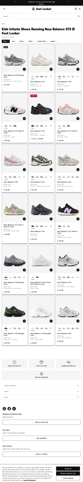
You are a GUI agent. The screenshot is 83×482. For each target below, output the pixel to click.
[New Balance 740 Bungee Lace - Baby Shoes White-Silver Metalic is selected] (32, 328)
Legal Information (41, 385)
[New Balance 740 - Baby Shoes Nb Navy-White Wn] (41, 76)
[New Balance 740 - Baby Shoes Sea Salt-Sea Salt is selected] (32, 76)
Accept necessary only (68, 473)
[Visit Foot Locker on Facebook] (9, 409)
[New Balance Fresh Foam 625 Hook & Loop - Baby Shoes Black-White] (37, 277)
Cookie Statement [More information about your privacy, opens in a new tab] (29, 480)
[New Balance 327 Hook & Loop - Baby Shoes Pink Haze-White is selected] (59, 126)
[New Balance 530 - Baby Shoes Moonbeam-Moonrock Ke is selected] (59, 177)
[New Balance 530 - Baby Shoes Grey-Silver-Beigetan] (68, 177)
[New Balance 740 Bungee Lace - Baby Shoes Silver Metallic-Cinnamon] (14, 277)
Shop (41, 397)
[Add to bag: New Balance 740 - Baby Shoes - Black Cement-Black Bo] (51, 118)
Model (31, 41)
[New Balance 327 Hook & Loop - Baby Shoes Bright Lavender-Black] (14, 126)
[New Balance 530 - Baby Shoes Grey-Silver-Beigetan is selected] (59, 328)
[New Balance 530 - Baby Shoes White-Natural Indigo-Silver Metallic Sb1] (77, 177)
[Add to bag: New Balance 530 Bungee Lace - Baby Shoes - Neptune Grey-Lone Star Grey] (24, 69)
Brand (22, 41)
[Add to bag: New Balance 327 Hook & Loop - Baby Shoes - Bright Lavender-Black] (77, 218)
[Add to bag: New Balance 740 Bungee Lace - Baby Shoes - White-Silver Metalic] (51, 321)
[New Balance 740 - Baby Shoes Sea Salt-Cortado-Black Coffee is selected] (32, 177)
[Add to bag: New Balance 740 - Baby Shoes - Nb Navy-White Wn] (77, 69)
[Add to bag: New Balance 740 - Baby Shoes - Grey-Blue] (51, 218)
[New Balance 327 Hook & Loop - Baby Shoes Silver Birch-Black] (64, 126)
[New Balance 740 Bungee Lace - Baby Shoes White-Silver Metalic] (10, 277)
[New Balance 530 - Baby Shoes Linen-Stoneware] (73, 177)
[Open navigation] (4, 9)
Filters (5, 41)
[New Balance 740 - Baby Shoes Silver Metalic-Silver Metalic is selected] (59, 277)
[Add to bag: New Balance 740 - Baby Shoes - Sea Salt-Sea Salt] (51, 69)
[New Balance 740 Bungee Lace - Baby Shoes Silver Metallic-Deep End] (46, 328)
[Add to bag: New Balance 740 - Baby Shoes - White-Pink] (24, 169)
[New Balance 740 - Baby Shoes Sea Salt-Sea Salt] (68, 76)
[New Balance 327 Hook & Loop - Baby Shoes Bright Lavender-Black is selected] (59, 226)
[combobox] (41, 16)
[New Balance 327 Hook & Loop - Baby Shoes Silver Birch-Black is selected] (6, 126)
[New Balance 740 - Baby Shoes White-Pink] (46, 76)
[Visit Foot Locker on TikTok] (14, 409)
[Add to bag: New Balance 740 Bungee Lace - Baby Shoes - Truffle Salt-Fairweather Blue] (24, 270)
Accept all (68, 468)
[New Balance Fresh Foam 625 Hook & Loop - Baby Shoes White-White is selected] (32, 277)
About (41, 391)
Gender (54, 41)
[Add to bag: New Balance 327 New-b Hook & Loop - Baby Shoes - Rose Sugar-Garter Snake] (24, 218)
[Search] (41, 16)
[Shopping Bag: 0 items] (79, 9)
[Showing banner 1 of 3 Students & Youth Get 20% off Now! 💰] (41, 2)
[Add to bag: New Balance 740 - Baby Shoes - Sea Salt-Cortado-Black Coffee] (51, 169)
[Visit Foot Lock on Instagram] (4, 409)
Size (14, 41)
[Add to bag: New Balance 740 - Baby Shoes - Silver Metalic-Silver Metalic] (77, 270)
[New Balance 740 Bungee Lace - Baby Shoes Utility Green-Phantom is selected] (6, 328)
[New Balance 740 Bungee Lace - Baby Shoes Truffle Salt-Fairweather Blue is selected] (6, 277)
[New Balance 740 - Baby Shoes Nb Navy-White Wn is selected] (59, 76)
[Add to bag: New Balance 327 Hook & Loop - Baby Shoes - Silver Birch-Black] (24, 118)
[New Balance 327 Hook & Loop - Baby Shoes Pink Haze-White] (10, 126)
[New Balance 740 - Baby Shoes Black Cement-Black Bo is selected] (32, 126)
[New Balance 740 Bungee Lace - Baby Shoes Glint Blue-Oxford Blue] (19, 277)
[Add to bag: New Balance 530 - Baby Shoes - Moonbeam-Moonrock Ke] (77, 169)
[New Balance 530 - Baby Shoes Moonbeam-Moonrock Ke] (77, 328)
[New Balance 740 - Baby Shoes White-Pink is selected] (6, 177)
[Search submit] (78, 16)
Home (3, 24)
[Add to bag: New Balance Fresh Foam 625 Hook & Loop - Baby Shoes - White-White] (51, 270)
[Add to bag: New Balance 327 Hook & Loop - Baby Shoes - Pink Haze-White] (77, 118)
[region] (41, 473)
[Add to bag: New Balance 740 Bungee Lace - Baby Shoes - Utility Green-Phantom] (24, 321)
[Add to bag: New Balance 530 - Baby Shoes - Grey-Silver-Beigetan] (77, 321)
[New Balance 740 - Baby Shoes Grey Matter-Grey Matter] (37, 76)
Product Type (42, 41)
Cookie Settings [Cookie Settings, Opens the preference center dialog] (68, 478)
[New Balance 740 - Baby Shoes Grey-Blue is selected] (32, 226)
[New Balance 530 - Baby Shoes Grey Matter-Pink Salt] (64, 177)
